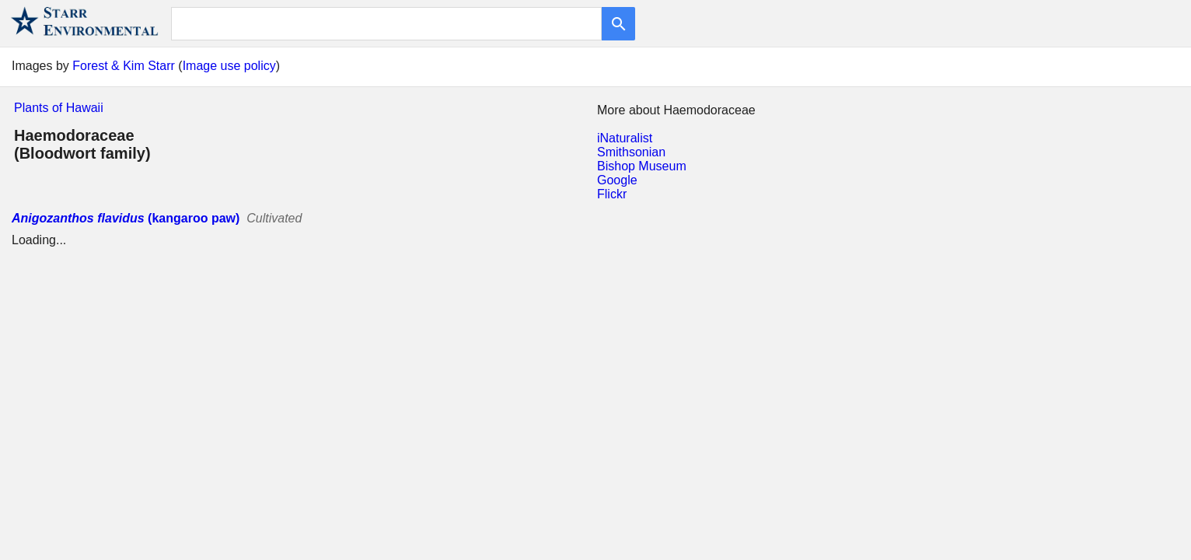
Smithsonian (631, 152)
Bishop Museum (641, 166)
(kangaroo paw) (125, 218)
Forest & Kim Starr (123, 65)
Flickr (612, 194)
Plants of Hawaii (58, 107)
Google (617, 180)
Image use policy (229, 65)
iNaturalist (624, 138)
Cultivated (274, 218)
